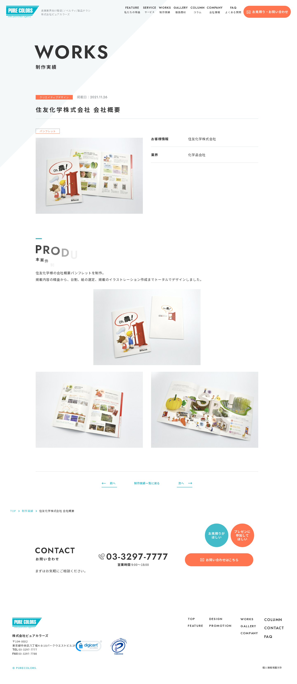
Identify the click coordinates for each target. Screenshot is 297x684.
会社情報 (216, 11)
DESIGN (213, 619)
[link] (88, 649)
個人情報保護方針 (270, 670)
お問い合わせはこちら (222, 559)
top (186, 619)
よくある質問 (234, 11)
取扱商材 (182, 11)
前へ (113, 483)
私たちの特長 (134, 11)
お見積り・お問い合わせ (270, 12)
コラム (199, 11)
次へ (180, 483)
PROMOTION (217, 631)
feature (191, 628)
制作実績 (166, 11)
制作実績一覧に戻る (147, 483)
